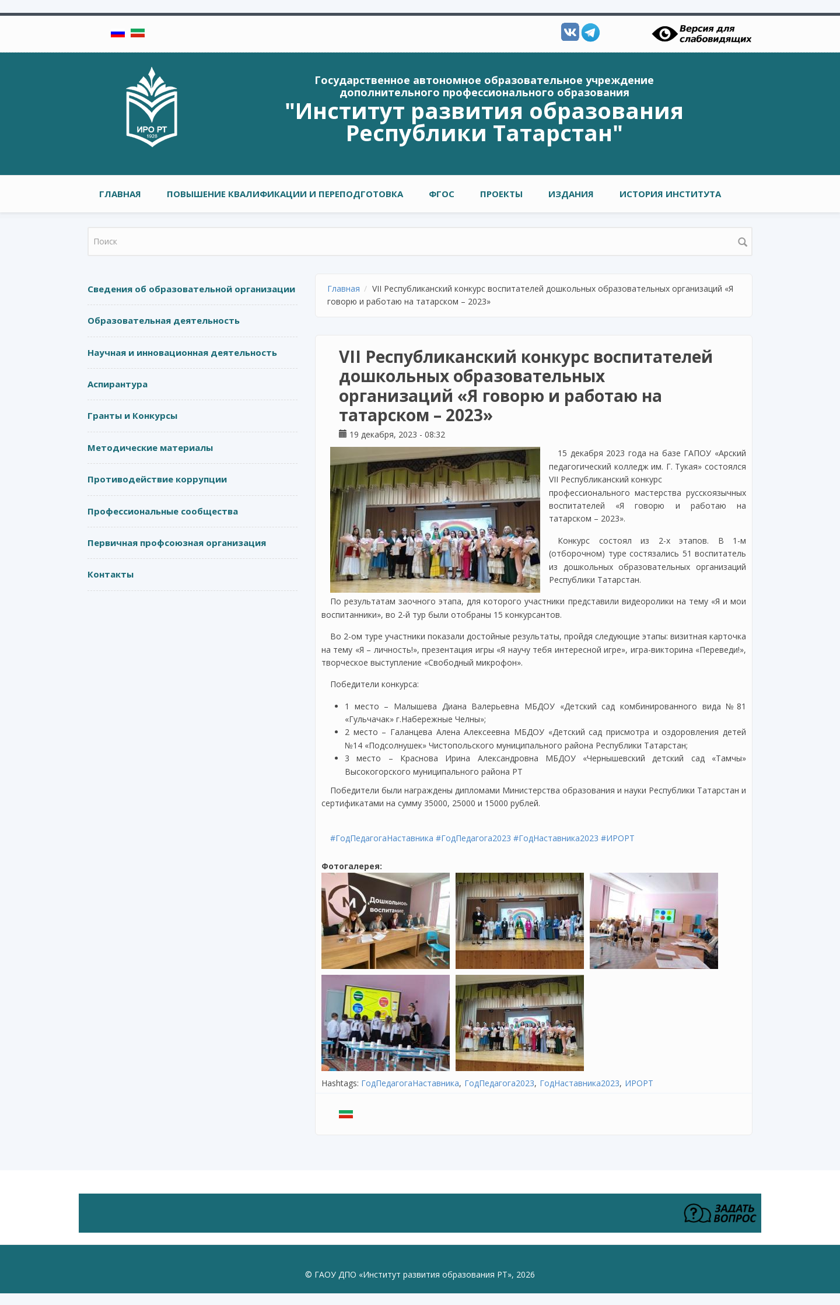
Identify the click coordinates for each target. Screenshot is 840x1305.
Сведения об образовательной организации (191, 289)
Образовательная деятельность (164, 320)
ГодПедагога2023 (499, 1083)
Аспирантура (118, 384)
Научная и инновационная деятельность (182, 352)
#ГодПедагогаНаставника (381, 838)
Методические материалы (150, 447)
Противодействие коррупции (157, 479)
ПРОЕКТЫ (501, 194)
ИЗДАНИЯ (571, 194)
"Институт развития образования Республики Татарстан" (484, 121)
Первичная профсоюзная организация (177, 542)
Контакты (111, 574)
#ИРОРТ (618, 838)
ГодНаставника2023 (580, 1083)
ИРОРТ (639, 1083)
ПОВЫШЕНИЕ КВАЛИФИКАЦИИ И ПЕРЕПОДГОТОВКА (285, 194)
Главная (120, 194)
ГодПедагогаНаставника (410, 1083)
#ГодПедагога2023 (473, 838)
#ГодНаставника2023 (555, 838)
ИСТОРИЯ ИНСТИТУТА (670, 194)
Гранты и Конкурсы (132, 415)
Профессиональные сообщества (163, 511)
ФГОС (441, 194)
